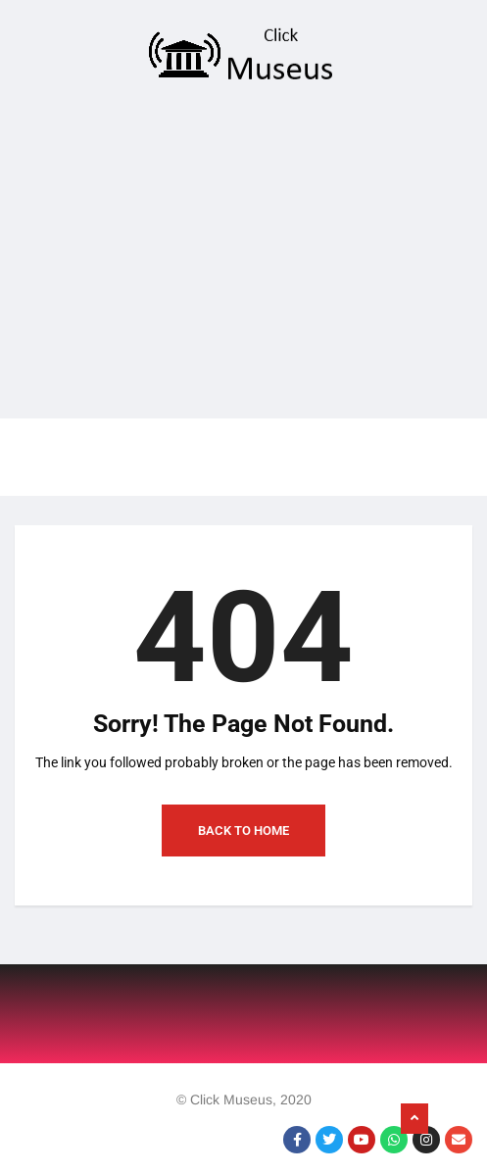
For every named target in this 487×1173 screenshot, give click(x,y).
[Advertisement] (243, 257)
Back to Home (243, 830)
